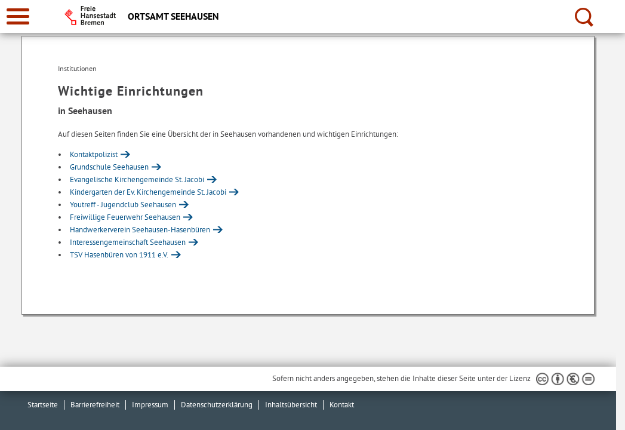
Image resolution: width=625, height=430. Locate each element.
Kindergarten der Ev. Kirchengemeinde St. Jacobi (148, 192)
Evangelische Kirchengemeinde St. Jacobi (137, 179)
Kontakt (342, 405)
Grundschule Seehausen (109, 167)
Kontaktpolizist (94, 154)
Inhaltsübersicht (291, 405)
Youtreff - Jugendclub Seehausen (123, 204)
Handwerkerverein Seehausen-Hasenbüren (140, 230)
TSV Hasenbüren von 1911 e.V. (119, 255)
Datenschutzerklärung (217, 405)
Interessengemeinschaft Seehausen (128, 242)
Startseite (42, 405)
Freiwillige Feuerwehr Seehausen (125, 217)
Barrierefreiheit (94, 405)
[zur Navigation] (18, 16)
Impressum (150, 405)
